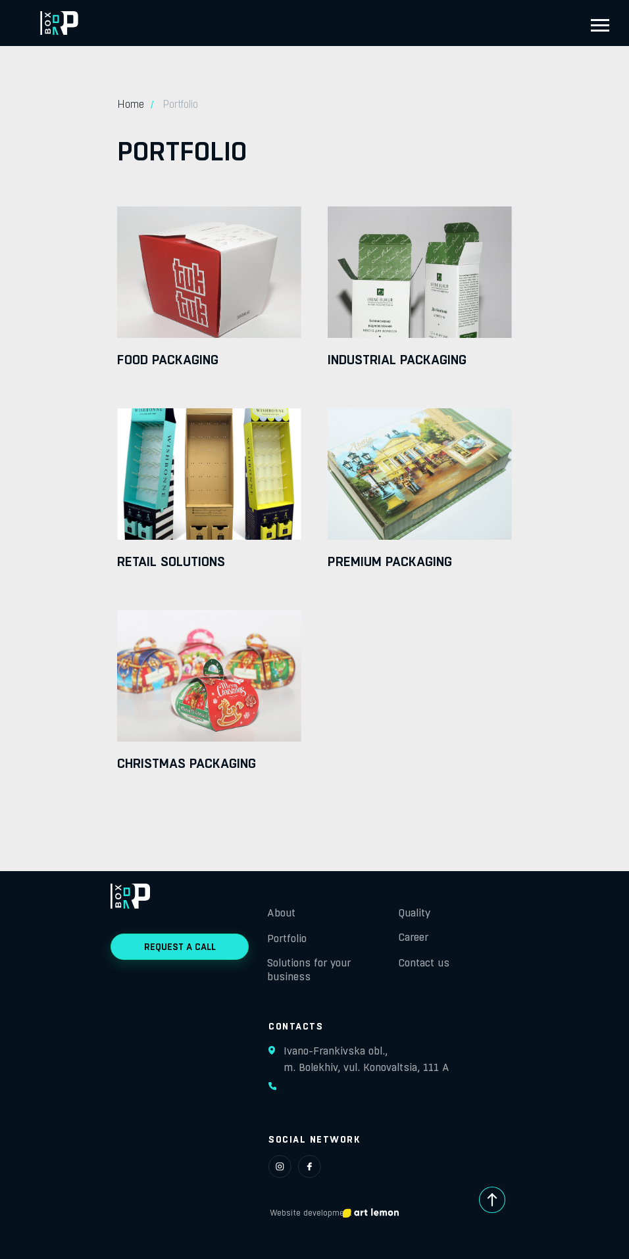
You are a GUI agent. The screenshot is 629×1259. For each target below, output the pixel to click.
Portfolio (287, 938)
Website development (311, 1213)
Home (130, 104)
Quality (414, 913)
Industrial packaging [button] (397, 360)
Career (413, 937)
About (281, 913)
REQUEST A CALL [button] (180, 946)
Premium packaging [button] (390, 561)
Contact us (424, 963)
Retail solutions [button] (171, 561)
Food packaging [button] (167, 360)
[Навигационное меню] (600, 25)
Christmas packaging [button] (186, 763)
